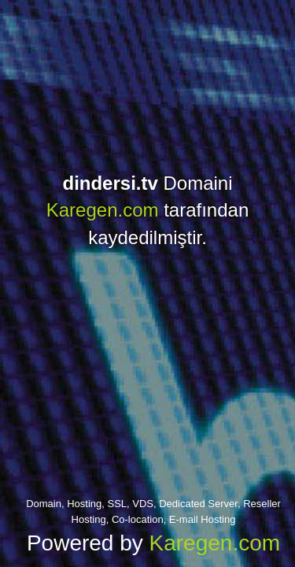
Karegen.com (102, 209)
